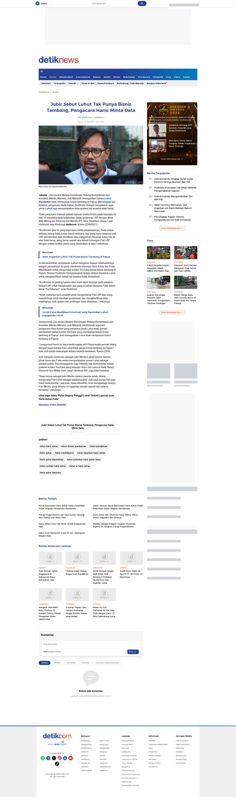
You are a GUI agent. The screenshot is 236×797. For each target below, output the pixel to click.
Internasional (83, 77)
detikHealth (104, 748)
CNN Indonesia (182, 741)
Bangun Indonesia (156, 83)
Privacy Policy (155, 763)
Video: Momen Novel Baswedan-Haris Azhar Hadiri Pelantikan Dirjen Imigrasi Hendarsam (118, 506)
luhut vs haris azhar (79, 466)
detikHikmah (105, 767)
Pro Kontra (144, 77)
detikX (107, 77)
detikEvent (126, 752)
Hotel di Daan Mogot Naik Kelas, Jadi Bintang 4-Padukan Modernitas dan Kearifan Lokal (103, 577)
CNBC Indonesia (182, 744)
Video (177, 77)
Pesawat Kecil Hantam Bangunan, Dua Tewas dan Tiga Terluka (185, 268)
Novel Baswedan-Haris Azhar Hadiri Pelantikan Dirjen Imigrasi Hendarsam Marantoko (62, 506)
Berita (53, 77)
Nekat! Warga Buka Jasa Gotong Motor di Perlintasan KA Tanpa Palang (185, 299)
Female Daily (181, 759)
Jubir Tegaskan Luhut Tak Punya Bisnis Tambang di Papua (76, 256)
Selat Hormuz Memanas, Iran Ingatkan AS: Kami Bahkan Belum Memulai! (173, 208)
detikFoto (104, 763)
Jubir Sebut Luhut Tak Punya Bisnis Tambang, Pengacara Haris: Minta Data (77, 426)
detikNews (44, 92)
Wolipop (103, 752)
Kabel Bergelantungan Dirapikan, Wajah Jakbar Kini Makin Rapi (158, 268)
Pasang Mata (127, 744)
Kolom (116, 77)
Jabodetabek (66, 77)
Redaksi (152, 741)
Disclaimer (153, 767)
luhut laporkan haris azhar (91, 453)
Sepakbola (85, 763)
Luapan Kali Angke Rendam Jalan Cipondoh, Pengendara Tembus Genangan (158, 299)
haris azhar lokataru (50, 472)
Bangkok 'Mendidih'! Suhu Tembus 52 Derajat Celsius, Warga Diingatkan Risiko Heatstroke (50, 613)
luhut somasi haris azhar (53, 466)
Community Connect (130, 785)
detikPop (103, 770)
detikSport (85, 759)
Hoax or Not (88, 83)
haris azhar (45, 453)
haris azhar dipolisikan (51, 459)
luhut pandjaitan (98, 446)
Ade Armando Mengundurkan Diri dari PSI (173, 198)
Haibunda (180, 748)
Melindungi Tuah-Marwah (130, 83)
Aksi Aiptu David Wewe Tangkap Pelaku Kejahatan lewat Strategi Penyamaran (182, 143)
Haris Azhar (67, 205)
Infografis (158, 77)
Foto (168, 77)
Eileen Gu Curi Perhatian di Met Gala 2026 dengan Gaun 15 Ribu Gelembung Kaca (104, 611)
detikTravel (104, 741)
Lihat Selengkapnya (172, 159)
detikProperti (86, 770)
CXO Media (180, 763)
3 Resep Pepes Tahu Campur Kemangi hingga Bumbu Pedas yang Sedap (76, 611)
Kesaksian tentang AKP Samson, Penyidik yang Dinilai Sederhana (180, 128)
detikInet (84, 752)
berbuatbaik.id (128, 741)
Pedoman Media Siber (158, 744)
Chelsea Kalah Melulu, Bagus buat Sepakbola (77, 572)
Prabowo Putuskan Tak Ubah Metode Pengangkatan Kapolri (175, 189)
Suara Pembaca (106, 83)
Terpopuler (59, 83)
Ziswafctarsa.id (128, 770)
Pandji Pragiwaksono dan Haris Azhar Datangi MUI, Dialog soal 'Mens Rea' (61, 516)
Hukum (97, 77)
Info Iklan (152, 759)
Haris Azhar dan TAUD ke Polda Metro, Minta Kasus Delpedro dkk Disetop (115, 516)
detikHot (84, 756)
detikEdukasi (86, 744)
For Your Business (129, 778)
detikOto (84, 767)
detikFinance (86, 748)
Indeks (186, 77)
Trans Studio (127, 763)
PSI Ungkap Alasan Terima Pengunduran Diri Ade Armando (172, 218)
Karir (151, 748)
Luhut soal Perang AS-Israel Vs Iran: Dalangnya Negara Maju (62, 534)
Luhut (49, 209)
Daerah (73, 83)
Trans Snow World (129, 759)
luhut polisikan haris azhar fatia (83, 459)
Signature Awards (129, 756)
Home (43, 77)
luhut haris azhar (49, 446)
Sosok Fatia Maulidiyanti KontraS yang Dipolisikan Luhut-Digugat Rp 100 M (75, 314)
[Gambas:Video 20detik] (52, 405)
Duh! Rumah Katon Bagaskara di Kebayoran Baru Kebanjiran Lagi (48, 575)
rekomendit (126, 782)
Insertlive (179, 752)
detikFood (104, 744)
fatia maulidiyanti (64, 453)
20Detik (103, 759)
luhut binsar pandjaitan (73, 446)
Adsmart (46, 83)
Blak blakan (129, 77)
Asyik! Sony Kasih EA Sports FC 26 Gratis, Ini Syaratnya (131, 574)
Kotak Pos (153, 752)
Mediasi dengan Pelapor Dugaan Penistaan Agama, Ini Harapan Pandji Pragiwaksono (114, 525)
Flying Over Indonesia (131, 774)
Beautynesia (181, 756)
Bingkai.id (126, 767)
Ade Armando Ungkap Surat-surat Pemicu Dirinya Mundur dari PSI (173, 180)
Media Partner (155, 756)
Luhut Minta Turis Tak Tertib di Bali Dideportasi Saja (62, 525)
